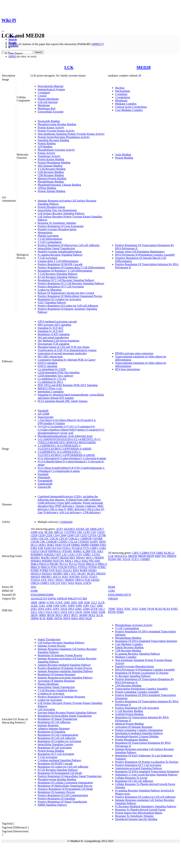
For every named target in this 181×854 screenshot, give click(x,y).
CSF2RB (97, 538)
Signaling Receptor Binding (53, 140)
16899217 (97, 44)
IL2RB (86, 551)
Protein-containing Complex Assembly (137, 691)
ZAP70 (87, 583)
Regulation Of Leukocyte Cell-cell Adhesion (63, 766)
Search (12, 39)
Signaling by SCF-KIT (50, 327)
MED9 (150, 555)
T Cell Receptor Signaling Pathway (58, 273)
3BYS (66, 615)
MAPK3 (45, 557)
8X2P (89, 618)
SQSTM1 (74, 576)
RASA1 (67, 570)
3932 (33, 586)
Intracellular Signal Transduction (56, 248)
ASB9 (34, 532)
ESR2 (34, 548)
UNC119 (55, 583)
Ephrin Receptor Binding (129, 647)
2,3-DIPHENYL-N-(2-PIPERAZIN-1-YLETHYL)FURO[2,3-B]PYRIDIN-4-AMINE (64, 447)
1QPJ (86, 605)
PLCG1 (64, 563)
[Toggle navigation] (2, 31)
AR (87, 528)
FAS (59, 548)
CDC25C (44, 538)
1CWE (59, 602)
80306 (111, 586)
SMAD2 (101, 573)
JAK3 (100, 551)
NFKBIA (36, 560)
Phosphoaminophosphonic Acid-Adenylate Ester (65, 436)
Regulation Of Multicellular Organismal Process (65, 785)
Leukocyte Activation (50, 699)
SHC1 (66, 573)
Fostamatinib (45, 480)
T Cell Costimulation (50, 241)
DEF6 (102, 541)
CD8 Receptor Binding (51, 175)
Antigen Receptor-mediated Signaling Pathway (64, 664)
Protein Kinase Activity (51, 127)
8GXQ (158, 608)
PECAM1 (94, 560)
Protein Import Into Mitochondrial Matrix (138, 812)
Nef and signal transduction (53, 337)
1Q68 (49, 605)
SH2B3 (92, 570)
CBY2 (136, 552)
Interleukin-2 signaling (50, 391)
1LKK (34, 605)
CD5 (77, 535)
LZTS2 (96, 554)
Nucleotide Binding (49, 121)
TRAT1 (59, 579)
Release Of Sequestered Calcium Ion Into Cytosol (66, 292)
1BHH (42, 602)
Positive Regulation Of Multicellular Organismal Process (70, 296)
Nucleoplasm (122, 90)
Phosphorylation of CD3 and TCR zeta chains (63, 346)
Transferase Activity (49, 156)
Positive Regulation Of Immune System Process (65, 668)
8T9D (174, 608)
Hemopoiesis (45, 232)
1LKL (42, 605)
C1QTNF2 (70, 532)
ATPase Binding (47, 187)
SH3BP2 (58, 573)
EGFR (67, 544)
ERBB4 (94, 544)
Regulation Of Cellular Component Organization (65, 782)
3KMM (83, 615)
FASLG (66, 548)
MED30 (132, 555)
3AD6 (101, 612)
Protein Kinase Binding (51, 159)
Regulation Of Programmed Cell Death (60, 772)
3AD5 (94, 612)
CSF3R (35, 541)
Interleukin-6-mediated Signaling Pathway (139, 733)
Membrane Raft (47, 108)
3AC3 (41, 612)
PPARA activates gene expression (134, 353)
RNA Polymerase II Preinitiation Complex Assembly (145, 254)
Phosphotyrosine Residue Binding (57, 124)
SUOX (127, 559)
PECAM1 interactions (50, 356)
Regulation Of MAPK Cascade (55, 763)
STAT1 (85, 576)
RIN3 (76, 570)
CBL (79, 532)
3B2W (34, 615)
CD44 (62, 535)
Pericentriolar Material (50, 86)
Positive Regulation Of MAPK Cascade (60, 264)
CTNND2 (83, 541)
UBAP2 (95, 579)
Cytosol (42, 95)
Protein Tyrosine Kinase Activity (56, 130)
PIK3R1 (54, 563)
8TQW (112, 612)
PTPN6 (92, 567)
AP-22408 (43, 413)
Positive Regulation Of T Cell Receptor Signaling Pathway (71, 283)
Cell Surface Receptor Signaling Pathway (61, 213)
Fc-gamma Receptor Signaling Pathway (60, 254)
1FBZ (66, 602)
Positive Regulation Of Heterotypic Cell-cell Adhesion (69, 245)
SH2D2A (47, 573)
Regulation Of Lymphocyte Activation (59, 299)
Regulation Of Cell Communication (58, 734)
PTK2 (54, 567)
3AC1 (101, 608)
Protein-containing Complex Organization (139, 730)
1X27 (93, 605)
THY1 (51, 579)
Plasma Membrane (48, 98)
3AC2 (34, 612)
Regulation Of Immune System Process (60, 655)
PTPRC (102, 567)
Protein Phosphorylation (51, 207)
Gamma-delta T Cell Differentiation (58, 261)
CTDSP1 (62, 541)
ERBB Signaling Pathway (52, 804)
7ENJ (135, 608)
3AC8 (63, 612)
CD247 (101, 532)
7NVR (150, 608)
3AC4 (48, 612)
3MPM (35, 618)
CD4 (56, 535)
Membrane (44, 105)
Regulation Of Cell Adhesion (54, 722)
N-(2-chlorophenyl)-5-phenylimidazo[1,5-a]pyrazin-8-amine (72, 458)
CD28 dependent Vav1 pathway (56, 375)
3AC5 (56, 612)
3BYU (74, 615)
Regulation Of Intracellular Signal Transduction (65, 715)
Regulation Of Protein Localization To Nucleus (141, 672)
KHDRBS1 (37, 554)
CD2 (93, 532)
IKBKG (77, 551)
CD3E (48, 535)
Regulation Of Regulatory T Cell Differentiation (65, 270)
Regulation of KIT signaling (54, 334)
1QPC (63, 605)
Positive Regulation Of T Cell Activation (61, 286)
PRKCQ (45, 567)
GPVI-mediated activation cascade (57, 321)
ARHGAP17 (97, 528)
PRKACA (91, 563)
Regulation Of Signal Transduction (57, 718)
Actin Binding (123, 154)
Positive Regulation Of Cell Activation (137, 707)
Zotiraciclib (44, 486)
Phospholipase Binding (51, 181)
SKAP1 (81, 573)
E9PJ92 (52, 598)
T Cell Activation (47, 257)
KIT (58, 554)
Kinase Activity (46, 152)
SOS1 (65, 576)
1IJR (80, 602)
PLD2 (81, 563)
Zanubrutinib (45, 483)
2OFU (48, 608)
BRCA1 (58, 532)
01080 (34, 590)
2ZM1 (78, 608)
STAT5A (35, 579)
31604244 (65, 521)
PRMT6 (171, 555)
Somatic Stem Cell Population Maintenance (140, 251)
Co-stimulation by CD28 (52, 369)
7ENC (127, 608)
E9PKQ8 (62, 598)
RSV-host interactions (127, 369)
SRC (119, 559)
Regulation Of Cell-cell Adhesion (57, 737)
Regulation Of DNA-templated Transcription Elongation (147, 771)
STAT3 (93, 576)
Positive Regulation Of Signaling (56, 798)
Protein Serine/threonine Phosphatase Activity (64, 137)
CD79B (101, 535)
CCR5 (86, 532)
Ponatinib (43, 474)
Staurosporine (45, 416)
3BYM (50, 615)
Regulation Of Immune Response (56, 674)
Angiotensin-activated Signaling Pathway (138, 768)
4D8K (49, 618)
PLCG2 (73, 563)
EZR (40, 548)
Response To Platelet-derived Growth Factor (140, 809)
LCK (69, 67)
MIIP (158, 555)
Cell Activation (46, 709)
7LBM (142, 608)
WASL (78, 583)
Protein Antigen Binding (51, 191)
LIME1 (87, 554)
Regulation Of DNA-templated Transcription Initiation (146, 640)
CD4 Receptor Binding (51, 172)
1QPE (78, 605)
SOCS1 (56, 576)
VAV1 (64, 583)
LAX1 (71, 554)
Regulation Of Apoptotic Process (56, 792)
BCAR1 (49, 532)
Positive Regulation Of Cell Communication (63, 795)
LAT (64, 554)
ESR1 (103, 544)
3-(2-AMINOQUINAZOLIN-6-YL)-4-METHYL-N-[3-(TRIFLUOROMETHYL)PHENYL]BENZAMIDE (69, 441)
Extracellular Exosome (50, 111)
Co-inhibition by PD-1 (50, 381)
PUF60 (112, 559)
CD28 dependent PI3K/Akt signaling (59, 372)
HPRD (12, 56)
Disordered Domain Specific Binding (136, 819)
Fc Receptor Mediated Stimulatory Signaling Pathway (145, 806)
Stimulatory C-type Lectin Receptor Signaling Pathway (146, 774)
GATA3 (35, 551)
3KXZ (91, 615)
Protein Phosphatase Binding (54, 162)
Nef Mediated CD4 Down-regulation (58, 340)
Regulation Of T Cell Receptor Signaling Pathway (66, 280)
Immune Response (48, 725)
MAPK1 (35, 557)
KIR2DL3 (50, 554)
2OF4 (41, 608)
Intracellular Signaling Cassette (55, 744)
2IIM (100, 605)
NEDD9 (99, 557)
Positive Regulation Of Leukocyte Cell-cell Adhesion (68, 305)
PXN (52, 570)
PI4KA (34, 563)
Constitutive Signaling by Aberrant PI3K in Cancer (66, 359)
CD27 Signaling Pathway (52, 302)
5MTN (67, 618)
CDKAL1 (74, 538)
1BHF (34, 602)
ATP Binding (45, 146)
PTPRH (44, 570)
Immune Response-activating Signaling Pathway (65, 677)
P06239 (72, 598)
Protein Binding (47, 143)
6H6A (74, 618)
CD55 (83, 535)
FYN (86, 548)
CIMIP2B (85, 538)
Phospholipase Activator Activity (56, 149)
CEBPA (144, 552)
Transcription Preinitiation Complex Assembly (141, 688)
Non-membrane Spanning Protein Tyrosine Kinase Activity (71, 133)
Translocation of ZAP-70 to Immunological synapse (67, 350)
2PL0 (71, 608)
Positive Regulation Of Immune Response (61, 696)
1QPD (71, 605)
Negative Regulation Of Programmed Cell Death (65, 788)
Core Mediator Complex (129, 109)
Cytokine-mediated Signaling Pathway (59, 760)
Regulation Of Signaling (51, 731)
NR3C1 (69, 560)
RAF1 (59, 570)
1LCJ (94, 602)
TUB (87, 579)
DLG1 (34, 544)
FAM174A (50, 548)
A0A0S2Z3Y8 (39, 598)
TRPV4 (79, 579)
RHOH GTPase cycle (50, 388)
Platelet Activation (48, 235)
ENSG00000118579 (119, 594)
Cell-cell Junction (48, 102)
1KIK (87, 602)
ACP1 (59, 528)
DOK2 (50, 544)
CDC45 (63, 538)
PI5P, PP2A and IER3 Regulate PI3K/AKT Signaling (68, 385)
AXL (41, 532)
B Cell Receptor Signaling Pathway (58, 276)
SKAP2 (91, 573)
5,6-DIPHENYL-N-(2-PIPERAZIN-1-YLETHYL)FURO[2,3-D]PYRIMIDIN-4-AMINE (66, 453)
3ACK (79, 612)
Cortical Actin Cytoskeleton (131, 106)
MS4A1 (80, 557)
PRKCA (102, 563)
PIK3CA (44, 563)
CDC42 (54, 538)
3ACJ (71, 612)
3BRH (42, 615)
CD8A (34, 538)
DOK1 (42, 544)
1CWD (50, 602)
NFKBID (47, 560)
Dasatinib (43, 410)
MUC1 (90, 557)
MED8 (142, 555)
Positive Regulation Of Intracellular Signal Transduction (69, 776)
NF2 (163, 555)
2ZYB (93, 608)
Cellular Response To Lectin (131, 777)
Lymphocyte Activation (51, 693)
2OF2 (34, 608)
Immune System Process (51, 645)
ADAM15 (69, 528)
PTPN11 (72, 567)
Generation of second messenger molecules (62, 353)
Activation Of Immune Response (56, 680)
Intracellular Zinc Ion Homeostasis (57, 210)
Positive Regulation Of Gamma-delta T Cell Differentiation (71, 267)
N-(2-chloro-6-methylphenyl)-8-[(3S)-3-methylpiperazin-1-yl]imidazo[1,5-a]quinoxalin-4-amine (71, 469)
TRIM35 (69, 579)
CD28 (34, 535)
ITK (93, 551)
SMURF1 (46, 576)
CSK (42, 541)
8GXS (166, 608)
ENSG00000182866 (42, 594)
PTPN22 (83, 567)
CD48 (70, 535)
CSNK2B (51, 541)
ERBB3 (85, 544)
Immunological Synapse (51, 89)
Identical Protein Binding (52, 178)
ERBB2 (75, 544)
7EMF (111, 608)
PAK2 (85, 560)
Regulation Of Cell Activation (55, 747)
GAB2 (102, 548)
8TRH (120, 612)
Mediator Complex (125, 103)
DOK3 (59, 544)
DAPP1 (94, 541)
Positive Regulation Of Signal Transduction (62, 801)
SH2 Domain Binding (50, 165)
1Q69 (56, 605)
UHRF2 (44, 583)
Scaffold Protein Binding (129, 714)
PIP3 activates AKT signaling (54, 324)
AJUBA (80, 528)
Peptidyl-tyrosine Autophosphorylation (60, 251)
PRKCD (35, 567)
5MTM (58, 618)
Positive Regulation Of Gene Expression (61, 226)
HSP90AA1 (55, 551)
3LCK (99, 615)
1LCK (101, 602)
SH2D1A (36, 573)
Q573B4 (82, 598)
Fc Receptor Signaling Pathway (133, 675)
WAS (71, 583)
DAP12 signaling (47, 362)
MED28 (143, 67)
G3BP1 (94, 548)
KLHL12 (169, 552)
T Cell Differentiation (50, 238)
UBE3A (35, 583)
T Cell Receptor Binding (51, 168)
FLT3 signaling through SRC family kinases (63, 401)
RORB (83, 570)
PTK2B (62, 567)
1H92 (74, 602)
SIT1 (74, 573)
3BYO (59, 615)
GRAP (43, 551)
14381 (111, 590)
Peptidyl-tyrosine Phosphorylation (57, 229)
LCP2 (78, 554)
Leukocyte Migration (50, 289)
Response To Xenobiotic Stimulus (57, 222)
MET (72, 557)
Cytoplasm (44, 92)
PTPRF (35, 570)
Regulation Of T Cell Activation (56, 753)
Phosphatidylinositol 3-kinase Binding (59, 184)
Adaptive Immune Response (54, 728)
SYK (44, 579)
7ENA (119, 608)
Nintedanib (44, 477)
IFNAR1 (67, 551)
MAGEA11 (120, 555)
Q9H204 (113, 598)
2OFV (56, 608)
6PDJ (82, 618)
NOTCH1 (58, 560)
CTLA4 (72, 541)
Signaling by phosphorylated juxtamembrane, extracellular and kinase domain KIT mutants (71, 396)
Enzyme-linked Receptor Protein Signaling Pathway (67, 712)
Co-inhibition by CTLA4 (52, 378)
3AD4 (86, 612)
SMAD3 (35, 576)
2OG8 (63, 608)
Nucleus (119, 87)
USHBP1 (145, 559)
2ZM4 (86, 608)
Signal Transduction (49, 639)
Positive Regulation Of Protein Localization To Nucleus (146, 761)
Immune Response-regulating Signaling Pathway (65, 671)
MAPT (55, 557)
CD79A (92, 535)
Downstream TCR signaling (53, 343)
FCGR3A (77, 548)
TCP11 (135, 559)
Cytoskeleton (122, 97)
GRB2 (159, 552)
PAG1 (77, 560)
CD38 (41, 535)
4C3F (42, 618)
